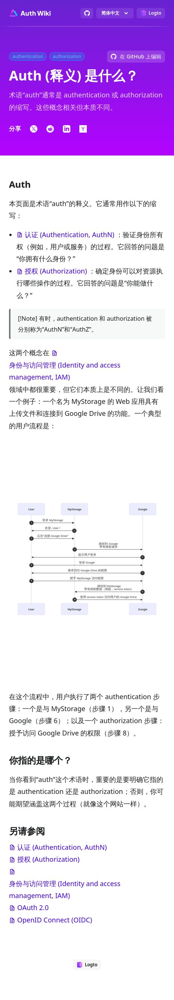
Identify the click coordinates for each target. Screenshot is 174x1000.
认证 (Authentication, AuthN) (69, 234)
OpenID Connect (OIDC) (54, 919)
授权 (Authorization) (56, 270)
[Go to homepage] (30, 13)
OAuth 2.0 (33, 907)
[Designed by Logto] (151, 13)
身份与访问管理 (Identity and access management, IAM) (64, 370)
